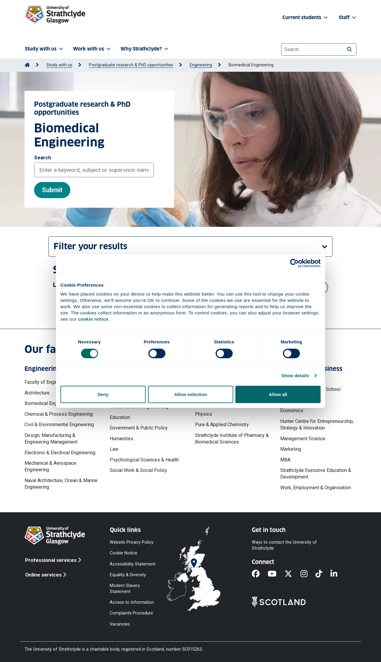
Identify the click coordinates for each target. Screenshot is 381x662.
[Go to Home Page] (27, 65)
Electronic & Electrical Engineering (60, 452)
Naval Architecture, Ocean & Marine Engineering (61, 484)
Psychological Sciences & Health (144, 460)
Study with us (59, 65)
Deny (103, 394)
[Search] (349, 49)
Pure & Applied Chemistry (222, 424)
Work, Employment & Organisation (315, 487)
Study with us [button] (44, 49)
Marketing (290, 449)
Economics (291, 410)
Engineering (201, 65)
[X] (292, 574)
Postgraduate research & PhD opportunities (131, 65)
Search (42, 157)
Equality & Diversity (128, 574)
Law (114, 449)
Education (120, 417)
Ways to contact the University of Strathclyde (284, 545)
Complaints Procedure (131, 613)
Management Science (302, 438)
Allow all (278, 394)
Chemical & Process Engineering (59, 414)
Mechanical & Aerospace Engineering (50, 466)
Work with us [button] (92, 49)
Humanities (121, 438)
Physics (203, 414)
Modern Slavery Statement (125, 588)
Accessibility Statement (133, 563)
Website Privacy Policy (131, 542)
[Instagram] (308, 574)
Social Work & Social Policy (138, 470)
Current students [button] (305, 17)
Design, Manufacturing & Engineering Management (51, 438)
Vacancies (120, 623)
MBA (285, 460)
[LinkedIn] (337, 574)
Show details (295, 375)
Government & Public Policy (139, 428)
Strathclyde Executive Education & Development (315, 473)
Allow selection (190, 394)
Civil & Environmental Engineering (59, 424)
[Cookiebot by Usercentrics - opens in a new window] (294, 263)
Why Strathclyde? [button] (145, 49)
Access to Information (132, 602)
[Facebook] (260, 574)
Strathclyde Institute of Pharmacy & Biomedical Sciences (232, 438)
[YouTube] (276, 574)
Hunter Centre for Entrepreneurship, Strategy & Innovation (317, 424)
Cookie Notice (123, 553)
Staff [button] (348, 17)
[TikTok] (323, 574)
